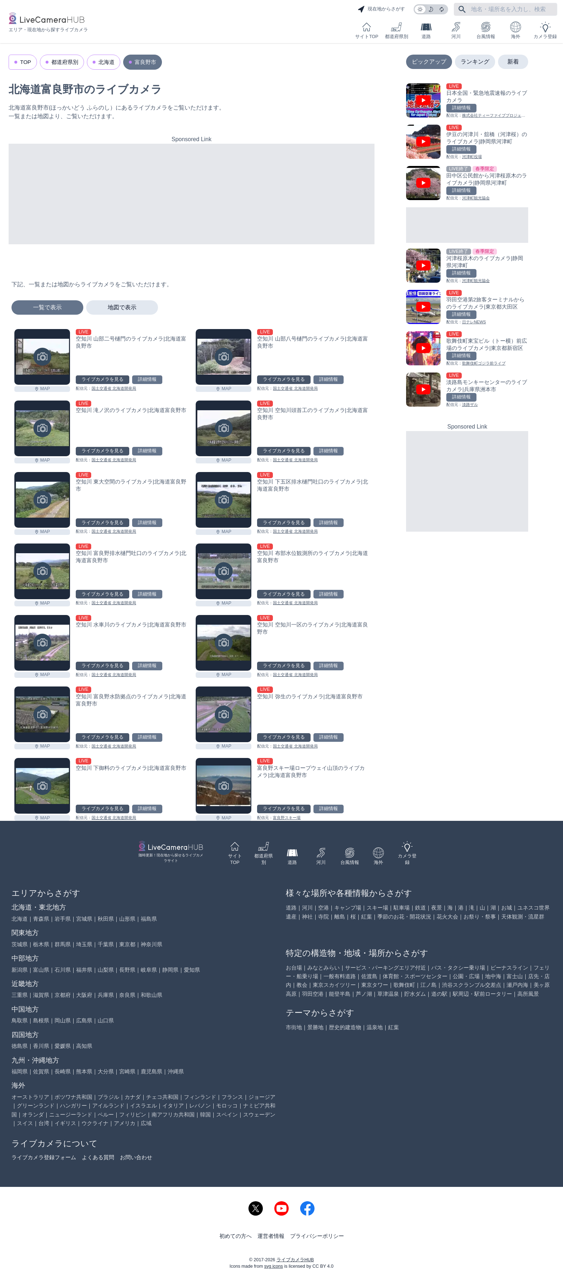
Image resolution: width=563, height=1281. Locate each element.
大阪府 (84, 995)
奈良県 (127, 995)
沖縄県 (176, 1071)
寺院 (323, 917)
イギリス (65, 1123)
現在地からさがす (381, 9)
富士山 (515, 976)
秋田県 (106, 919)
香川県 (41, 1046)
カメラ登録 (545, 30)
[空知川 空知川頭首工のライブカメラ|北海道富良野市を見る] (223, 428)
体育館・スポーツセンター (415, 976)
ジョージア (261, 1097)
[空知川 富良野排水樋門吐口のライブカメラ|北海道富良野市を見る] (42, 571)
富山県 (41, 970)
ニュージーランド (70, 1114)
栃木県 (41, 944)
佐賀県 (41, 1071)
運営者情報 (270, 1236)
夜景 (436, 908)
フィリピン (132, 1114)
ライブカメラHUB (295, 1259)
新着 (513, 62)
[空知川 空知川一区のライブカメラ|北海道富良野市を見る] (223, 643)
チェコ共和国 (162, 1097)
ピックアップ (429, 62)
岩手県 (63, 919)
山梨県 (106, 970)
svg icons (273, 1266)
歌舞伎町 (404, 985)
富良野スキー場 (287, 817)
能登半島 (339, 994)
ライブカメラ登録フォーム (43, 1157)
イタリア (173, 1105)
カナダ (133, 1097)
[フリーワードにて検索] (462, 9)
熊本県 (84, 1071)
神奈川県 (151, 944)
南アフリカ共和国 (173, 1114)
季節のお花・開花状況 (404, 917)
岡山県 (63, 1020)
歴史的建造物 (345, 1027)
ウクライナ (95, 1123)
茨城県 (19, 944)
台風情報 (485, 30)
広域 (146, 1123)
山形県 (127, 919)
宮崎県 (127, 1071)
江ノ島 (428, 985)
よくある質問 (98, 1157)
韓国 (205, 1114)
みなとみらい (323, 968)
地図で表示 (122, 307)
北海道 (106, 62)
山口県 (106, 1020)
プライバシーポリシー (317, 1236)
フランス (232, 1097)
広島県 (84, 1020)
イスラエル (143, 1105)
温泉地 (375, 1027)
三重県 (19, 995)
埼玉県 (84, 944)
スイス (25, 1123)
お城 (506, 908)
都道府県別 (396, 30)
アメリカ (124, 1123)
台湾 (43, 1123)
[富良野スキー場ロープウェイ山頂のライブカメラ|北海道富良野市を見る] (223, 786)
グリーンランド (36, 1105)
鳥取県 (19, 1020)
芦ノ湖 (364, 994)
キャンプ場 (347, 908)
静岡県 (170, 970)
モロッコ (227, 1105)
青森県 (41, 919)
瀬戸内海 (517, 985)
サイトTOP (366, 30)
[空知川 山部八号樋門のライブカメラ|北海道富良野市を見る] (223, 357)
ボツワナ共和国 (73, 1097)
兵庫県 (106, 995)
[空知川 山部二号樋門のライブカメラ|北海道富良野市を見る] (42, 357)
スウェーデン (259, 1114)
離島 (339, 917)
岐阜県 (149, 970)
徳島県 (19, 1046)
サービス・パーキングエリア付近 (385, 968)
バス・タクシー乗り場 (458, 968)
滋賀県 (41, 995)
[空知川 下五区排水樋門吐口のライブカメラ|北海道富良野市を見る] (223, 500)
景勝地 (315, 1027)
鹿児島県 (151, 1071)
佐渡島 (369, 976)
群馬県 (63, 944)
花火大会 (447, 917)
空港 (323, 908)
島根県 (41, 1020)
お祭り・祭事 (480, 917)
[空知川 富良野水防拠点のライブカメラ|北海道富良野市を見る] (42, 714)
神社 (307, 917)
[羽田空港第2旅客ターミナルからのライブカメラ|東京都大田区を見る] (467, 307)
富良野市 (145, 62)
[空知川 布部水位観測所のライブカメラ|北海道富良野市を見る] (223, 571)
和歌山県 (151, 995)
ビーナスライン (509, 968)
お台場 (294, 968)
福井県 (84, 970)
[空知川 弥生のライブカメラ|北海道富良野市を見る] (223, 714)
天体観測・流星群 (522, 917)
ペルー (106, 1114)
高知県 (84, 1046)
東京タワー (374, 985)
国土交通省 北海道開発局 (114, 388)
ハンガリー (73, 1105)
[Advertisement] (191, 194)
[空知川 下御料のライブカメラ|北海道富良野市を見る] (42, 786)
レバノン (200, 1105)
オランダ (33, 1114)
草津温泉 (388, 994)
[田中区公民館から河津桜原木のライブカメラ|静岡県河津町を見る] (467, 184)
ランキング (475, 62)
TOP (25, 62)
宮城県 (84, 919)
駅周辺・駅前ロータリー (482, 994)
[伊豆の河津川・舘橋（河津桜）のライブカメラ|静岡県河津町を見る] (467, 142)
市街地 (294, 1027)
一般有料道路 (340, 976)
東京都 (127, 944)
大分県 (106, 1071)
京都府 (63, 995)
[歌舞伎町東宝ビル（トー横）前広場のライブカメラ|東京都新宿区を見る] (467, 349)
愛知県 (192, 970)
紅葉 (366, 917)
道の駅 (439, 994)
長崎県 (63, 1071)
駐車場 (402, 908)
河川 (456, 30)
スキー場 (377, 908)
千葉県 (106, 944)
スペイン (227, 1114)
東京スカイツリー (334, 985)
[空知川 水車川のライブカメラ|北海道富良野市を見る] (42, 643)
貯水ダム (415, 994)
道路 (426, 30)
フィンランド (200, 1097)
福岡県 (19, 1071)
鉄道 (420, 908)
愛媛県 (63, 1046)
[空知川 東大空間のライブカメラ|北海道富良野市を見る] (42, 500)
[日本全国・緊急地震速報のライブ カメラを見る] (467, 101)
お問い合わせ (136, 1157)
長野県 (127, 970)
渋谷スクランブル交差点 (471, 985)
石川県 (63, 970)
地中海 (493, 976)
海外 (515, 30)
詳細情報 (147, 379)
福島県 (149, 919)
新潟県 (19, 970)
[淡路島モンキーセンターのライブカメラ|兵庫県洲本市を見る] (467, 390)
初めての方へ (235, 1236)
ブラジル (108, 1097)
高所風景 (528, 994)
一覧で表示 (47, 307)
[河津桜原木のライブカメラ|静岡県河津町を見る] (467, 266)
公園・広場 (466, 976)
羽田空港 (313, 994)
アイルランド (108, 1105)
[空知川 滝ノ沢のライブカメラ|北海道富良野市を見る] (42, 428)
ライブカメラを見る (103, 379)
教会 (302, 985)
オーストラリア (30, 1097)
